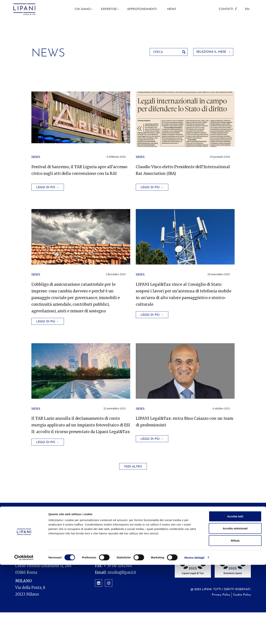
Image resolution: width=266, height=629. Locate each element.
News (35, 157)
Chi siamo (103, 536)
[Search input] (166, 52)
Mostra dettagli (194, 621)
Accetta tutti (235, 580)
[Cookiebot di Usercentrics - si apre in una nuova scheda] (24, 622)
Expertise (126, 536)
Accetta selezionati (235, 592)
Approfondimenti (156, 536)
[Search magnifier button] (183, 52)
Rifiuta (235, 604)
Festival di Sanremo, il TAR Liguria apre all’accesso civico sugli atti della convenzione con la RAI (75, 173)
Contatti (229, 536)
